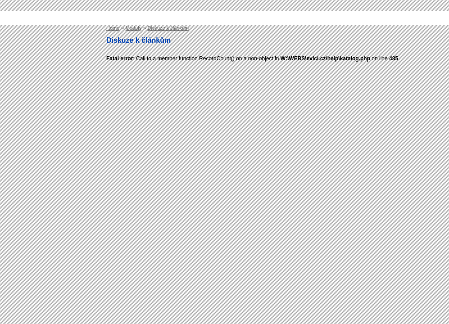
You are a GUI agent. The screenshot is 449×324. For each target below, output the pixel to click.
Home (112, 28)
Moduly (133, 28)
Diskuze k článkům (168, 28)
